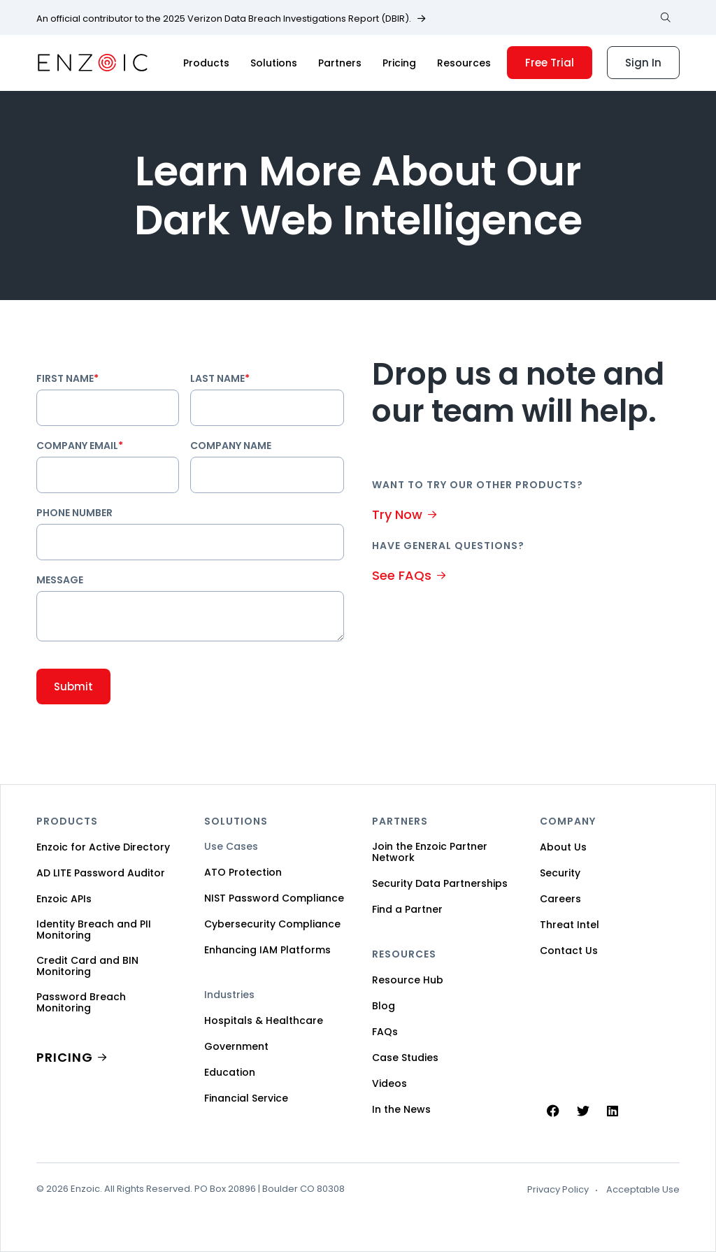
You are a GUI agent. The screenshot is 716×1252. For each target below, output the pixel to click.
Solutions (273, 63)
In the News (401, 1109)
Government (236, 1046)
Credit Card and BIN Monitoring (87, 966)
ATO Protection (243, 872)
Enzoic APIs (64, 898)
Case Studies (405, 1057)
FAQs (385, 1031)
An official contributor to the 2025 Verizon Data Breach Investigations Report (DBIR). (223, 18)
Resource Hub (407, 980)
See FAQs (401, 575)
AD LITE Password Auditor (100, 872)
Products (206, 63)
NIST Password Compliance (274, 898)
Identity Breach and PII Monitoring (93, 929)
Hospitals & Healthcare (263, 1020)
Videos (389, 1083)
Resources (464, 63)
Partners (339, 63)
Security (560, 872)
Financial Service (246, 1098)
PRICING (64, 1057)
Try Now (397, 514)
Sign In (643, 62)
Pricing (399, 63)
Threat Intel (569, 924)
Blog (383, 1005)
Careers (560, 898)
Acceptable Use (643, 1189)
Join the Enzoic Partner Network (429, 852)
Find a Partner (407, 909)
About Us (563, 847)
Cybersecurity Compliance (272, 924)
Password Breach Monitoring (81, 1002)
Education (229, 1072)
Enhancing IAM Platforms (267, 949)
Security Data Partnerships (440, 883)
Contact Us (569, 950)
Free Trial (549, 62)
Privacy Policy (558, 1189)
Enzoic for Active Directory (103, 847)
